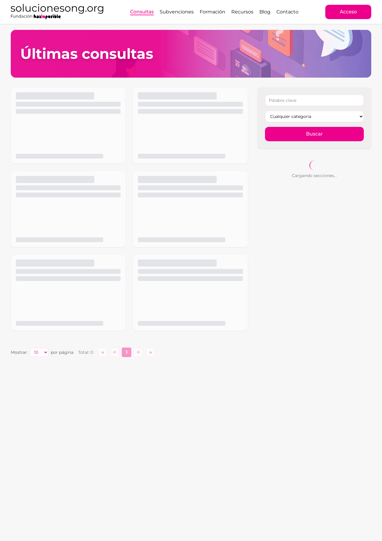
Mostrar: (19, 352)
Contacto (287, 12)
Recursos (242, 12)
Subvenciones (177, 12)
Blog (264, 12)
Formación (212, 12)
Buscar (314, 134)
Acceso (348, 12)
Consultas (142, 12)
